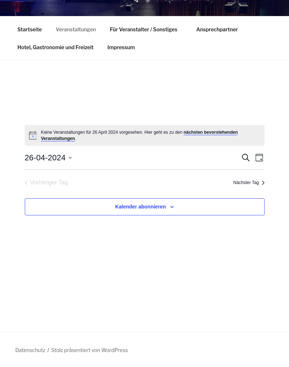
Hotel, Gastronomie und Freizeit (55, 47)
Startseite (29, 29)
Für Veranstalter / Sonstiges (147, 29)
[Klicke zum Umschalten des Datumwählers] (48, 158)
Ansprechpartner (217, 29)
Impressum (121, 47)
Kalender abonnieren (140, 207)
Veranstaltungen (76, 29)
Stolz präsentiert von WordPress (89, 350)
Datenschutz (30, 350)
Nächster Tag (248, 182)
